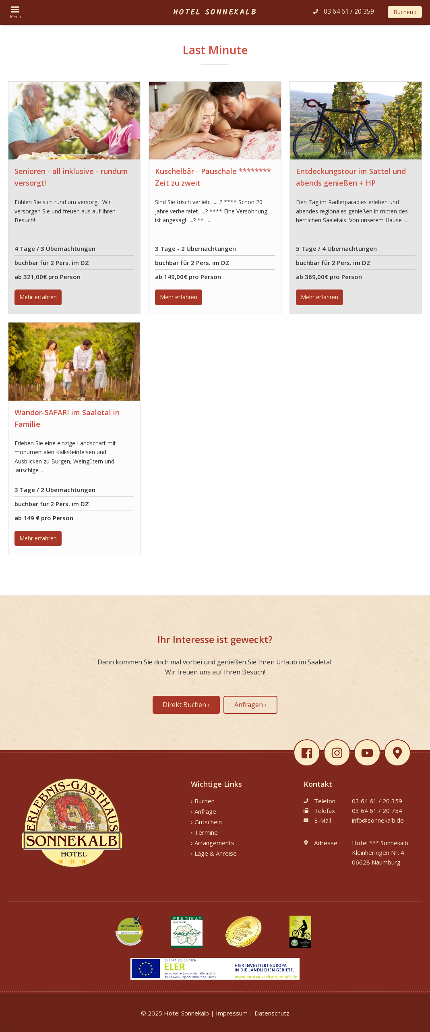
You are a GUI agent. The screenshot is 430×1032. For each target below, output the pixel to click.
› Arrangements (212, 843)
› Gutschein (206, 822)
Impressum (232, 1013)
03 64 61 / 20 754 (377, 811)
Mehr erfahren (38, 297)
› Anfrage (203, 811)
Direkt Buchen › (186, 704)
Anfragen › (250, 704)
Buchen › (404, 12)
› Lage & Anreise (214, 853)
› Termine (204, 832)
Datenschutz (271, 1013)
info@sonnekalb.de (378, 820)
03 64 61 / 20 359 (343, 11)
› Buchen (203, 801)
